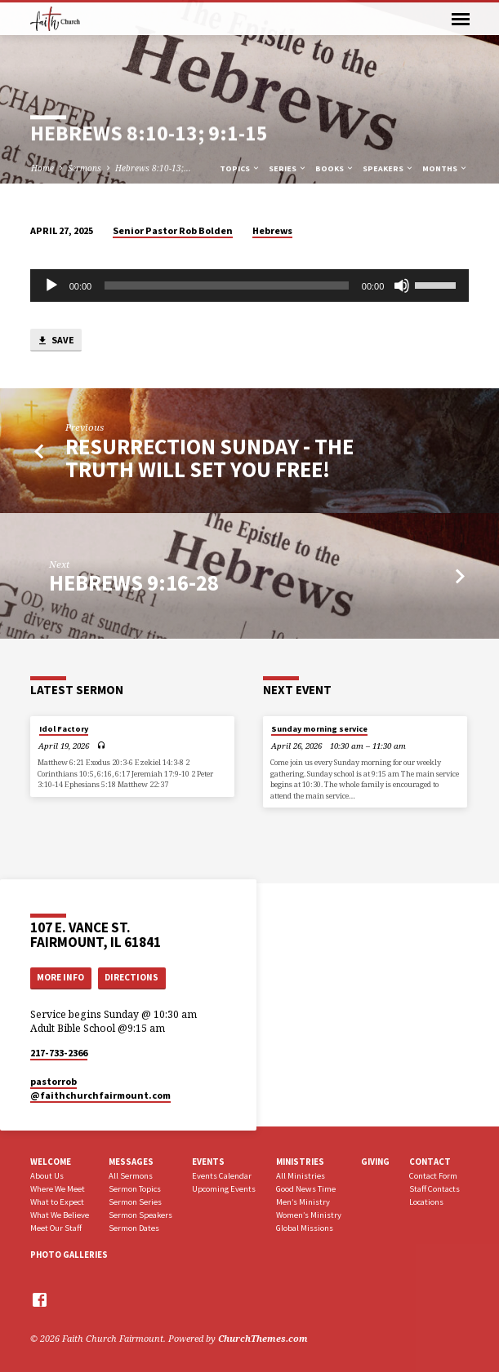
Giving (375, 1161)
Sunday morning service (319, 729)
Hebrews (272, 230)
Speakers (388, 168)
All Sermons (131, 1176)
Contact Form (433, 1176)
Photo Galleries (69, 1254)
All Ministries (300, 1176)
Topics (240, 168)
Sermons (84, 168)
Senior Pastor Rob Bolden (173, 230)
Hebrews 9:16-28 (134, 582)
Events (208, 1161)
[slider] (227, 285)
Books (334, 168)
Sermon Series (135, 1202)
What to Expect (57, 1202)
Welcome (50, 1161)
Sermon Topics (135, 1189)
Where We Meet (57, 1189)
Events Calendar (222, 1176)
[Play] (51, 285)
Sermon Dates (134, 1228)
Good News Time (306, 1189)
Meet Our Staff (56, 1228)
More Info (60, 977)
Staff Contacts (434, 1189)
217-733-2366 (58, 1053)
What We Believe (59, 1215)
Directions (131, 977)
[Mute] (402, 285)
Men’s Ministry (303, 1202)
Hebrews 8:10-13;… (153, 168)
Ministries (300, 1161)
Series (288, 168)
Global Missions (304, 1228)
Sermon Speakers (140, 1215)
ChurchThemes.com (263, 1338)
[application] (250, 285)
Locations (426, 1202)
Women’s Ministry (308, 1215)
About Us (47, 1176)
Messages (131, 1161)
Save (55, 340)
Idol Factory (63, 729)
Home (42, 168)
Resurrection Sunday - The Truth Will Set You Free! (209, 458)
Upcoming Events (224, 1189)
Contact (430, 1161)
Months (445, 168)
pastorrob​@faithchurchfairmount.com (100, 1088)
